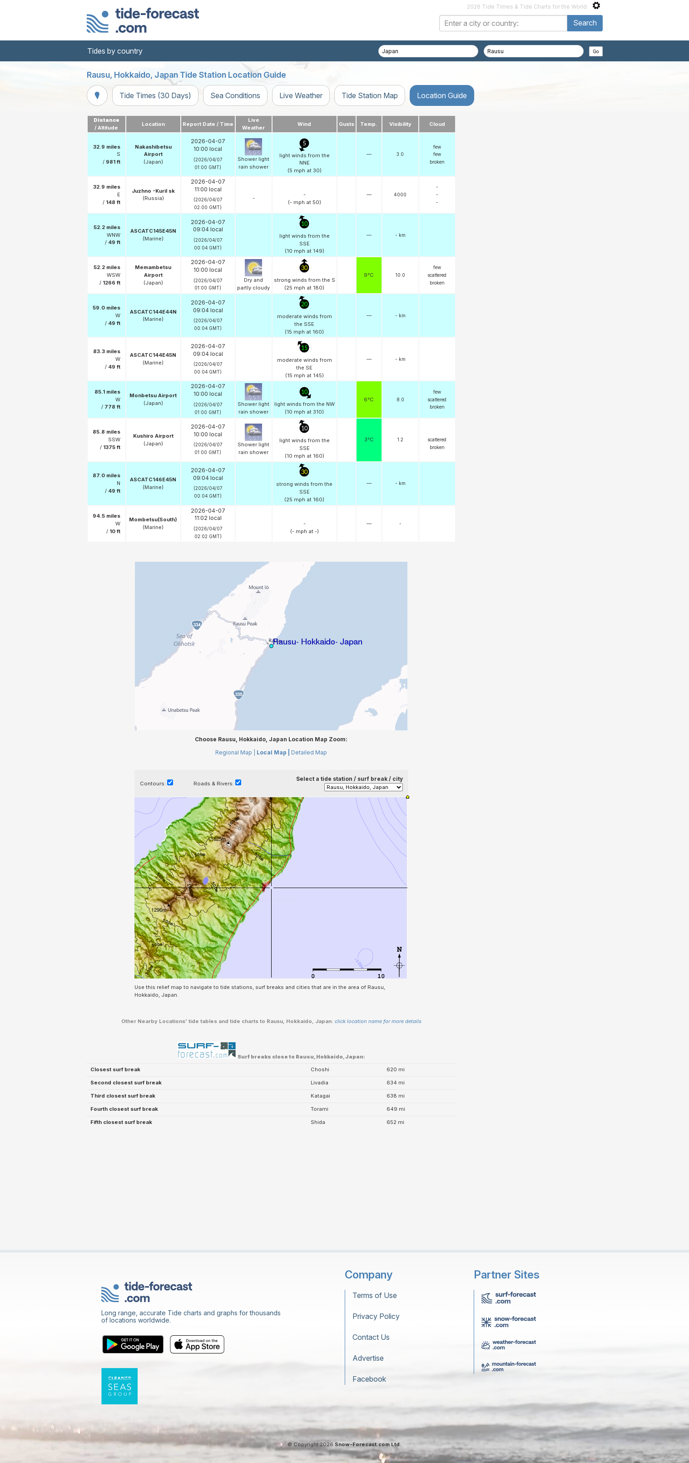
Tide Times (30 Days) (155, 95)
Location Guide (442, 95)
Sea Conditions (235, 95)
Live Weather (300, 95)
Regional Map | (235, 866)
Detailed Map (309, 866)
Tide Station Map (370, 95)
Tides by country (115, 50)
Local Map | (273, 866)
